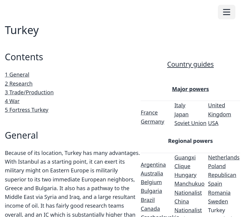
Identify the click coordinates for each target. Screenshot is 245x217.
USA (213, 123)
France (149, 112)
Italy (180, 105)
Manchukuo (189, 183)
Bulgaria (151, 190)
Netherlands (224, 157)
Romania (219, 192)
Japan (181, 114)
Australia (152, 173)
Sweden (218, 201)
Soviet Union (190, 123)
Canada (150, 208)
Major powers (190, 89)
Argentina (153, 164)
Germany (152, 121)
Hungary (185, 174)
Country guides (190, 64)
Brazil (148, 199)
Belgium (151, 182)
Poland (217, 166)
